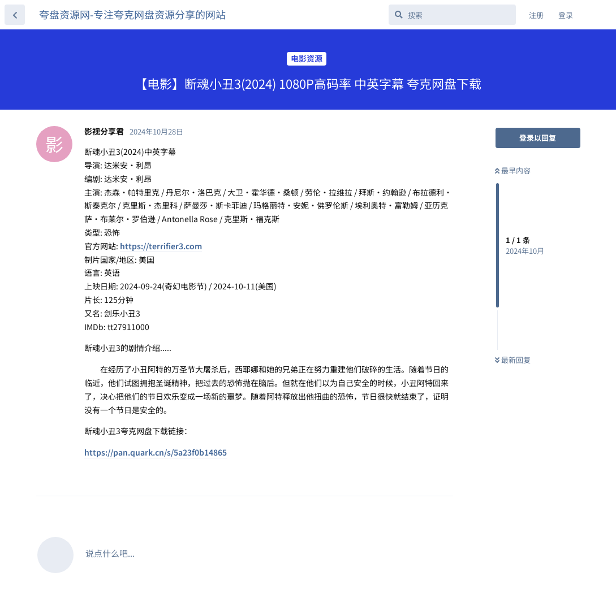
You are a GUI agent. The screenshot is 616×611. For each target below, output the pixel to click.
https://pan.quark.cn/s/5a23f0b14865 (155, 452)
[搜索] (452, 15)
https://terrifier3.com (161, 246)
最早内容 (513, 170)
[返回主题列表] (15, 15)
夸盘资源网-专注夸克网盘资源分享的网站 (132, 14)
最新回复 (513, 359)
